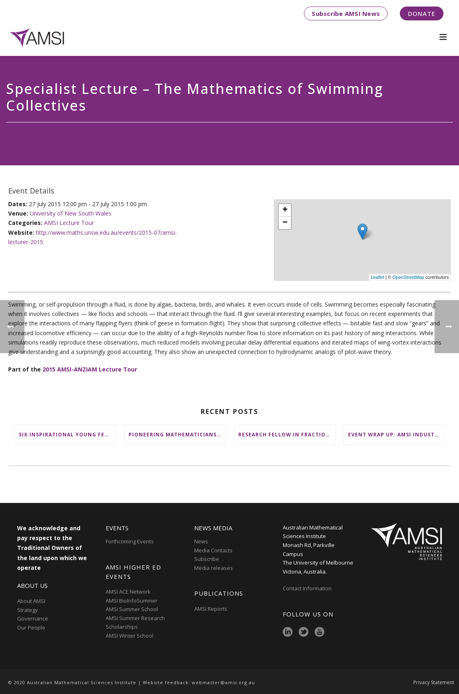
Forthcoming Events (130, 541)
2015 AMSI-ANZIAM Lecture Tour (89, 369)
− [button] (285, 223)
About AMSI (31, 601)
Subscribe (206, 559)
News (201, 541)
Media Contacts (213, 550)
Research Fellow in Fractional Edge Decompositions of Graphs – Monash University (286, 434)
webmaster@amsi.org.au (223, 682)
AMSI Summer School (132, 609)
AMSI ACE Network (128, 591)
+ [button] (285, 210)
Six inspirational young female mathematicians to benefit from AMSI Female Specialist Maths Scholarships (67, 434)
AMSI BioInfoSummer (131, 600)
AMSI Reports (210, 608)
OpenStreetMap (408, 277)
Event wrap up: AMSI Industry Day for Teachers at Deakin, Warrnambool (396, 434)
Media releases (213, 568)
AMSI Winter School (129, 635)
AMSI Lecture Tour (69, 223)
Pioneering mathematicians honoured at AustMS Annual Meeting (177, 434)
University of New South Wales (70, 213)
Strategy (27, 610)
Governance (32, 618)
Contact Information (308, 588)
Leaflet (377, 277)
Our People (31, 627)
